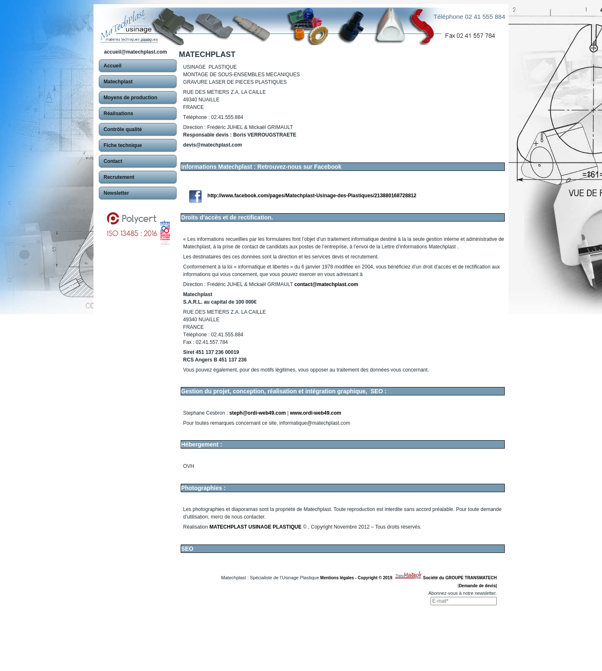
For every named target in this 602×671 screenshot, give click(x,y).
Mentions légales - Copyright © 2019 (357, 578)
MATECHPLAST (207, 54)
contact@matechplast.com (326, 284)
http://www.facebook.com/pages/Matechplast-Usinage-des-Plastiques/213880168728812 (312, 196)
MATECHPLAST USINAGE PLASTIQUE (256, 527)
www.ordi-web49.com (315, 413)
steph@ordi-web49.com (257, 413)
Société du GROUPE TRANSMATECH (460, 578)
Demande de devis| (478, 585)
